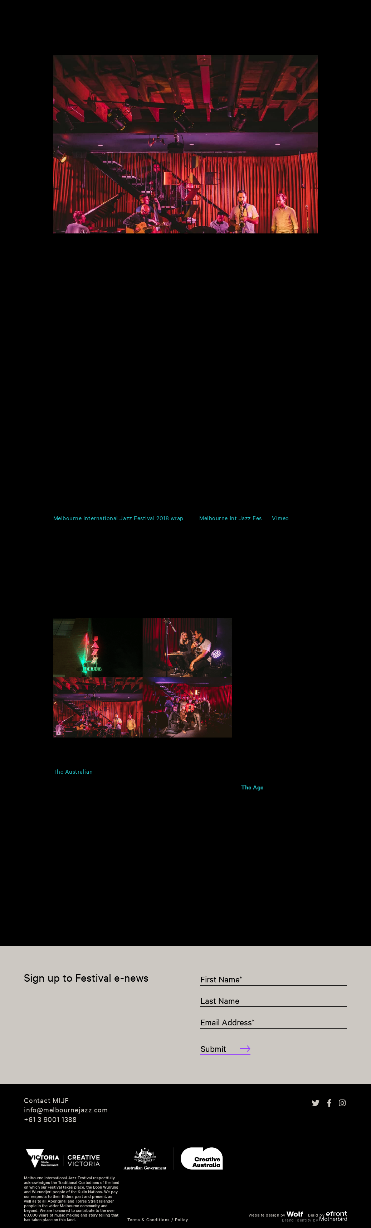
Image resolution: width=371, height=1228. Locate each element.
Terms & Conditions (148, 1219)
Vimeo (280, 518)
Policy (181, 1219)
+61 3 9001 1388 (50, 1119)
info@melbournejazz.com (66, 1109)
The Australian (73, 771)
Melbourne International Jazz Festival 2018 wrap (118, 518)
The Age (252, 787)
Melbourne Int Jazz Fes (230, 518)
